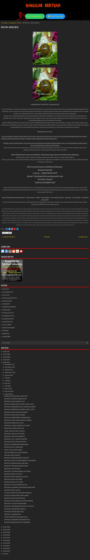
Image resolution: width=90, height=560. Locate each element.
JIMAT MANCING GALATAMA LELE (15, 517)
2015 (5, 543)
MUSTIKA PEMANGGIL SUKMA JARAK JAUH (19, 409)
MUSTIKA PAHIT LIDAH (12, 490)
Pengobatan (6, 322)
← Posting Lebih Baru (8, 237)
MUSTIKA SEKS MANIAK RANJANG (16, 463)
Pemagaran (12, 23)
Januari (7, 394)
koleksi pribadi (7, 298)
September (9, 372)
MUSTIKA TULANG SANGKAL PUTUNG (17, 471)
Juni (6, 380)
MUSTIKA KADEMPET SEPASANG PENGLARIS (19, 487)
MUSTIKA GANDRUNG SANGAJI (15, 509)
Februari (8, 391)
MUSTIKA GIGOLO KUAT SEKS (14, 433)
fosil (3, 289)
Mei (6, 383)
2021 (5, 527)
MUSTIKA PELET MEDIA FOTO (14, 401)
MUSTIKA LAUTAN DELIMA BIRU (15, 503)
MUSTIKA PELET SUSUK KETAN (15, 441)
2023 (5, 359)
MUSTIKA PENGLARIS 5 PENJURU (16, 396)
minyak (4, 304)
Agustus (7, 375)
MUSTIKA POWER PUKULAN (14, 428)
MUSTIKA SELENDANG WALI (14, 511)
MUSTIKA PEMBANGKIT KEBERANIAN (17, 417)
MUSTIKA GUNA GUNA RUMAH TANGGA (17, 420)
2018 (5, 535)
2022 (5, 362)
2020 (5, 529)
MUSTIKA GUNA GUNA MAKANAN (15, 412)
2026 (5, 351)
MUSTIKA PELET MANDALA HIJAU (16, 476)
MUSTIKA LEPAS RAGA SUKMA (14, 415)
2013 (5, 548)
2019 (5, 532)
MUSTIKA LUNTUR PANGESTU (14, 436)
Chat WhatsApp (35, 16)
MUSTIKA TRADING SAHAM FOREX (16, 466)
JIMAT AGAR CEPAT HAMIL (13, 450)
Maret (7, 388)
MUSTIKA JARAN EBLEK (9, 27)
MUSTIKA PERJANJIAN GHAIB (14, 498)
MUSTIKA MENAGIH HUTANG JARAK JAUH (19, 404)
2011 (4, 554)
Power (19, 23)
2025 (5, 354)
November (8, 367)
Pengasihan (6, 316)
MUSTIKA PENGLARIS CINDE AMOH (16, 495)
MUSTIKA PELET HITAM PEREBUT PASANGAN (20, 460)
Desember (8, 364)
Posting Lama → (84, 237)
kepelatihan (6, 292)
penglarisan (6, 319)
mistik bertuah (7, 307)
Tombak (4, 336)
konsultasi (5, 301)
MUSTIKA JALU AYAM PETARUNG (15, 439)
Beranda (4, 23)
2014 (4, 546)
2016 (5, 540)
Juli (6, 378)
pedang (4, 310)
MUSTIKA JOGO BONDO (12, 468)
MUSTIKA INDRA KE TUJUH (13, 423)
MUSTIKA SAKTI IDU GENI (13, 479)
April (6, 386)
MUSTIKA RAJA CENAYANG (13, 447)
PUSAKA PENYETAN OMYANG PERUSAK (17, 493)
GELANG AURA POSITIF (12, 455)
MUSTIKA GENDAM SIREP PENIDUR (16, 458)
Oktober (8, 370)
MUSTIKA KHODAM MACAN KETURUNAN (18, 501)
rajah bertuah (6, 327)
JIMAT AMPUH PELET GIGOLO (14, 431)
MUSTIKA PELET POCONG (13, 474)
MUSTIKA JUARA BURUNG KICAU (15, 484)
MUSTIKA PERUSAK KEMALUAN (15, 399)
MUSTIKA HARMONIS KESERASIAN (16, 444)
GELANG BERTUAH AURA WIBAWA (16, 452)
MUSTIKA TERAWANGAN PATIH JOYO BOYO (19, 506)
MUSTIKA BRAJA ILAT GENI (13, 482)
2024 (5, 357)
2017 (5, 538)
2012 (5, 551)
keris (4, 295)
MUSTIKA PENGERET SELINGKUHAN (17, 519)
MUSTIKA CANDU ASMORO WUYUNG (17, 425)
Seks (3, 330)
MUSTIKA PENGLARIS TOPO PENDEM (17, 522)
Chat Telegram (55, 16)
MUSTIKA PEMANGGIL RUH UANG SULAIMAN (19, 407)
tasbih (4, 333)
